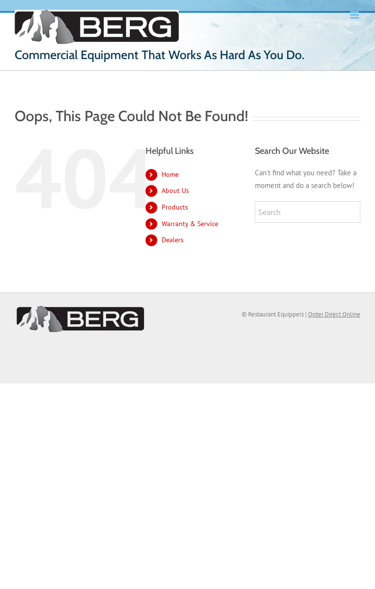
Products (175, 207)
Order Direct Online (334, 314)
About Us (175, 190)
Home (170, 174)
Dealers (173, 239)
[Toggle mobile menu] (355, 15)
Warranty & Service (190, 223)
